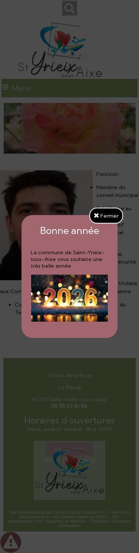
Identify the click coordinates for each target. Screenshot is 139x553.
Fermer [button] (106, 215)
